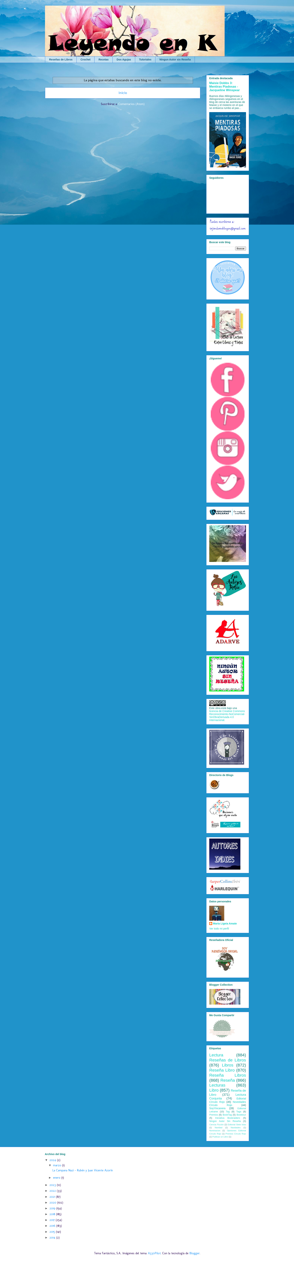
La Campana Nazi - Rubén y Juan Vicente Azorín (82, 1170)
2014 (53, 1237)
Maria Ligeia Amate (225, 923)
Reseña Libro (222, 1070)
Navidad (218, 1127)
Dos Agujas (124, 59)
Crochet (86, 59)
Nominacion (214, 1130)
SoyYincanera (217, 1108)
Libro (214, 1090)
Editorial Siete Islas (237, 1124)
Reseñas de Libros (61, 59)
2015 (53, 1231)
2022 (53, 1190)
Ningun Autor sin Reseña (175, 59)
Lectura (216, 1055)
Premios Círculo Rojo (236, 1134)
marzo (57, 1165)
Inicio (122, 93)
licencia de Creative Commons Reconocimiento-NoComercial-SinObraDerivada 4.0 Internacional (227, 716)
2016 (53, 1225)
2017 (53, 1220)
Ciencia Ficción (216, 1124)
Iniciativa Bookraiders (227, 1118)
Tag (228, 1111)
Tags (238, 1111)
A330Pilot (154, 1253)
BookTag (227, 1115)
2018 (53, 1214)
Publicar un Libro (220, 1137)
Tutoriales (145, 59)
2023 (53, 1185)
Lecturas (217, 1085)
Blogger (194, 1253)
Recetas (103, 59)
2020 (53, 1202)
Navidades (236, 1127)
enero (57, 1177)
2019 (53, 1208)
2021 (53, 1196)
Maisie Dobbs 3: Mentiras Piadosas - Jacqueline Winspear (224, 86)
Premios (213, 1115)
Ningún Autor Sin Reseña (225, 1121)
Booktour (241, 1115)
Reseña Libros (227, 1075)
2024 (53, 1160)
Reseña (227, 1080)
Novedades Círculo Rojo (227, 1103)
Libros (227, 1065)
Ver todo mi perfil (219, 928)
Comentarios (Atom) (131, 104)
